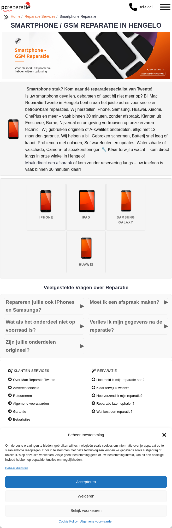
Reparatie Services (40, 16)
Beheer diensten (16, 468)
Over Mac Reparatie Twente (34, 380)
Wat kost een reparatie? (115, 412)
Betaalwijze (21, 419)
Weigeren (86, 496)
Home (16, 16)
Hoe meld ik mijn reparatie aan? (121, 380)
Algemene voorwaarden (96, 521)
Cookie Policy (68, 521)
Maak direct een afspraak (48, 163)
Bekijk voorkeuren (86, 510)
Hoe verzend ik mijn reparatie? (120, 396)
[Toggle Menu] (165, 7)
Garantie (19, 412)
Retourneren (22, 396)
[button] (164, 435)
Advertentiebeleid (26, 388)
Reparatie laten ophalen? (115, 403)
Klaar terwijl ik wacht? (113, 388)
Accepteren (86, 482)
